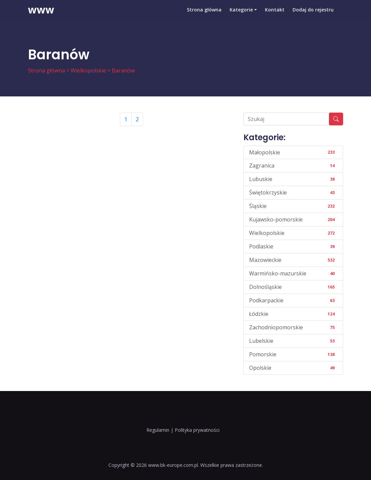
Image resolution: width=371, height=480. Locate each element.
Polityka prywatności (197, 430)
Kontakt (274, 15)
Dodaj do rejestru (313, 15)
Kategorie (241, 15)
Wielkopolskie (88, 70)
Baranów (123, 70)
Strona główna (204, 15)
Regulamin (157, 430)
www (41, 15)
